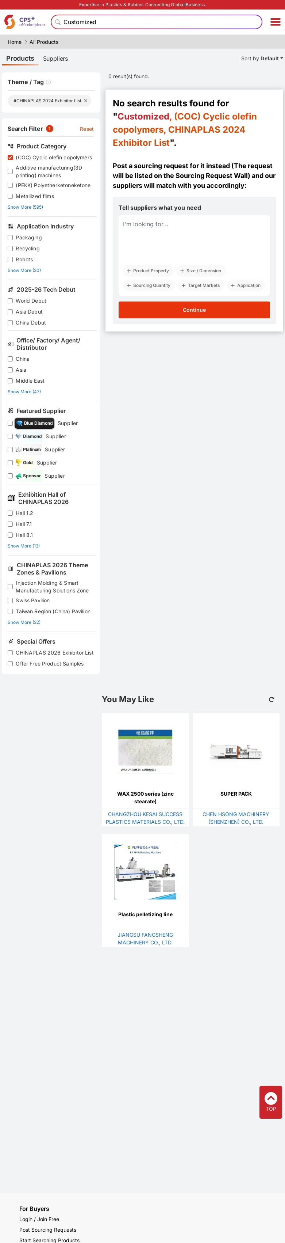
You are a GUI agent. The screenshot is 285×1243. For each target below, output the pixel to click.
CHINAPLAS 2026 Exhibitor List (54, 652)
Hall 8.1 (24, 535)
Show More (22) (24, 622)
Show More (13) (24, 546)
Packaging (29, 237)
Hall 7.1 (24, 524)
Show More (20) (24, 270)
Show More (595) (25, 207)
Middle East (30, 381)
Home (15, 42)
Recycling (27, 248)
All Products (44, 42)
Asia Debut (29, 311)
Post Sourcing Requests (47, 1230)
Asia (21, 370)
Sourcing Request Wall (212, 175)
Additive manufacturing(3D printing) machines (49, 171)
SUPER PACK (236, 794)
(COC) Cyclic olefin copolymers (54, 157)
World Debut (31, 301)
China (23, 359)
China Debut (31, 322)
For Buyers (34, 1208)
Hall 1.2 (24, 513)
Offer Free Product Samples (50, 663)
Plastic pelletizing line (145, 914)
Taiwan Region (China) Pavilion (53, 611)
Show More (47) (24, 391)
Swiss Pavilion (33, 600)
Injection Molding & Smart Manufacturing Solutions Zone (52, 587)
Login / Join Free (39, 1219)
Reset (87, 129)
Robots (24, 259)
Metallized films (35, 196)
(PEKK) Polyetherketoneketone (53, 185)
